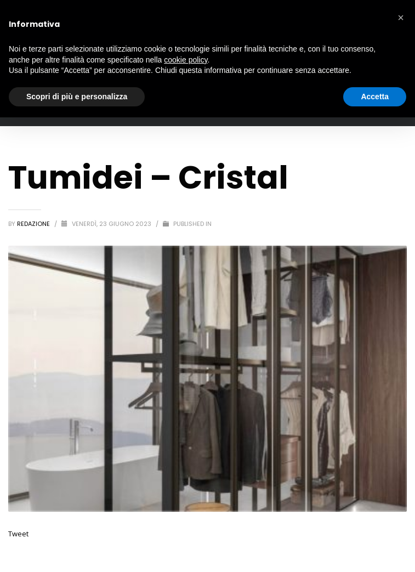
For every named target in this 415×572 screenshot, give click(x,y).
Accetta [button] (375, 96)
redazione (34, 223)
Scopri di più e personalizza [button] (76, 96)
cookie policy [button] (185, 59)
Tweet (18, 534)
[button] (401, 17)
